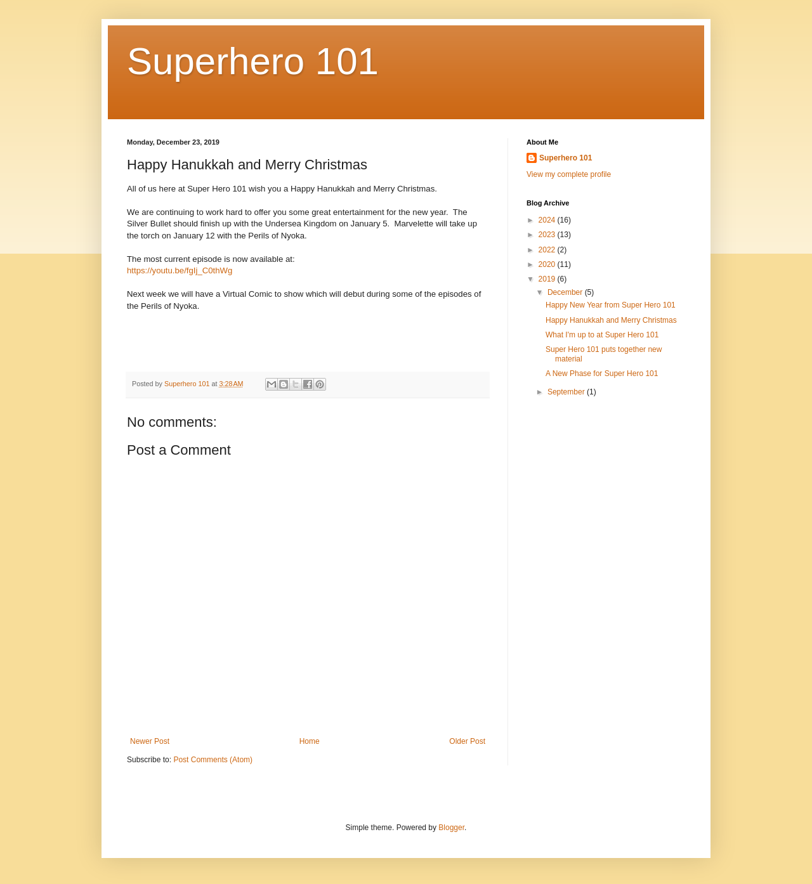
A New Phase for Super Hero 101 (602, 373)
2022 (548, 249)
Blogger (451, 827)
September (567, 391)
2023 (548, 234)
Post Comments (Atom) (212, 759)
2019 (548, 279)
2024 (548, 220)
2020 (548, 264)
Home (309, 741)
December (566, 292)
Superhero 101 (253, 61)
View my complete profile (569, 174)
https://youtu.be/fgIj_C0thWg (179, 270)
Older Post (467, 741)
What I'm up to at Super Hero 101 (602, 334)
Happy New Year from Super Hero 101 (611, 305)
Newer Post (149, 741)
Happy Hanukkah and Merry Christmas (611, 320)
